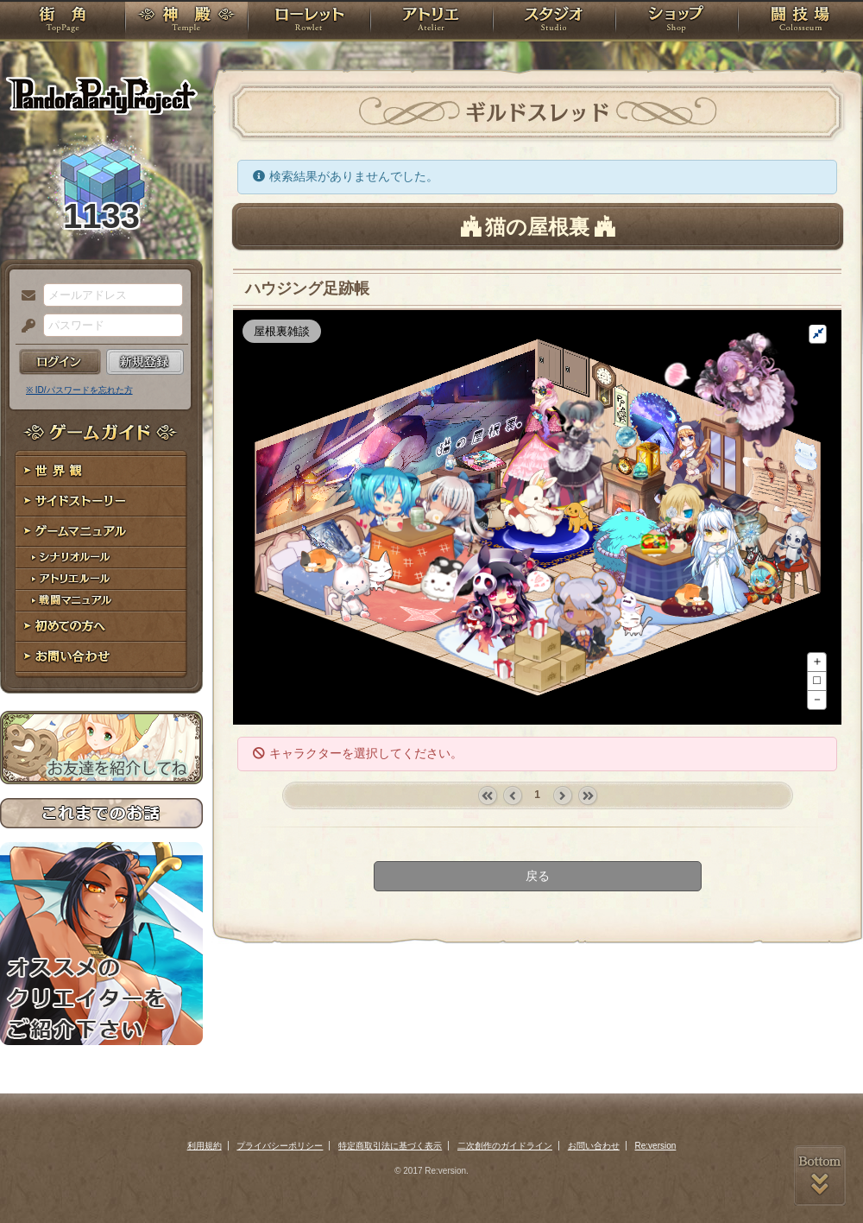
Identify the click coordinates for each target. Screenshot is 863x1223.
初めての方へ (101, 627)
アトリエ (431, 21)
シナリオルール (101, 557)
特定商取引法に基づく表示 (390, 1145)
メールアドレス (24, 296)
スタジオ (554, 21)
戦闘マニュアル (101, 601)
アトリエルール (101, 579)
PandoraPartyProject (101, 95)
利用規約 (204, 1145)
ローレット (309, 21)
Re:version (656, 1145)
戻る (538, 876)
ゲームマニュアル (101, 531)
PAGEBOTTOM (820, 1175)
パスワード (24, 326)
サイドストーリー (101, 501)
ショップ (676, 21)
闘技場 (800, 21)
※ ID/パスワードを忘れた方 (79, 390)
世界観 (101, 471)
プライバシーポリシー (279, 1145)
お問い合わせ (101, 657)
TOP (62, 21)
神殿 (186, 21)
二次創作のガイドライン (504, 1145)
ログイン (60, 362)
